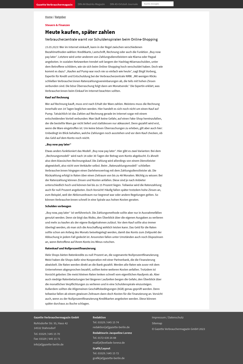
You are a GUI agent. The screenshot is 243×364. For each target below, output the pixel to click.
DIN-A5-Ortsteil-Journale (124, 4)
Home (49, 17)
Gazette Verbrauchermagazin (54, 4)
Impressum (159, 317)
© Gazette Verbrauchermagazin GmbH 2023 (178, 329)
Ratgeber (60, 17)
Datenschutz (176, 317)
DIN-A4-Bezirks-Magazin (91, 4)
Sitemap (157, 323)
